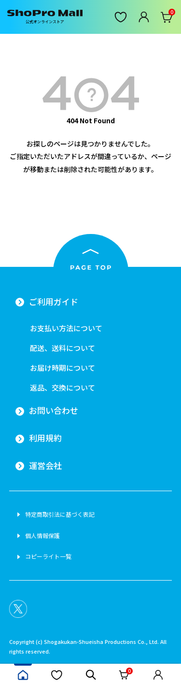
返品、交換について (62, 387)
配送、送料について (62, 348)
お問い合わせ (53, 410)
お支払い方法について (66, 328)
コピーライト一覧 (48, 556)
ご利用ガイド (53, 301)
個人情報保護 (42, 535)
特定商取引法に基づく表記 (60, 514)
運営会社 (45, 465)
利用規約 (45, 438)
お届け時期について (62, 368)
